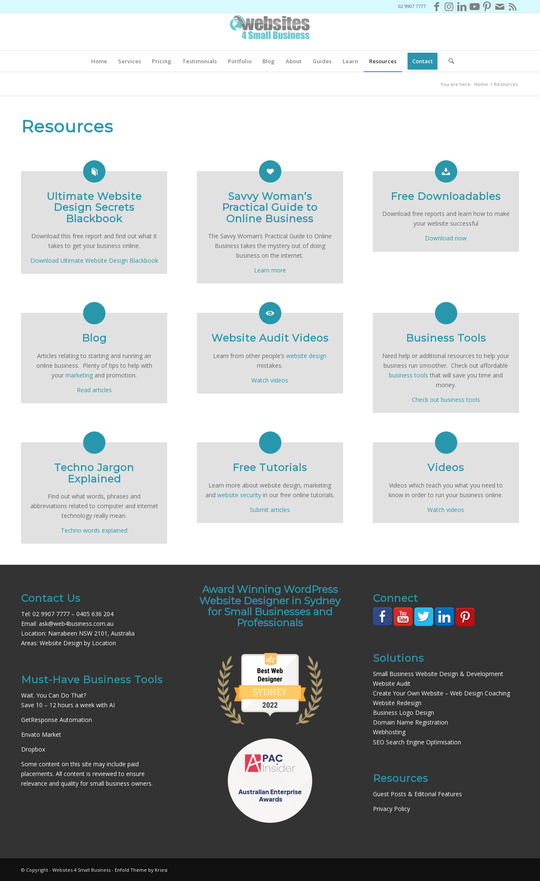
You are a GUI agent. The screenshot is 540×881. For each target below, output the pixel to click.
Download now (446, 238)
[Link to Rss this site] (512, 6)
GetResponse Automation (56, 720)
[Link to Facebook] (436, 6)
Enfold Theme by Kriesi (141, 870)
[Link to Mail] (500, 6)
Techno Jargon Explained (94, 473)
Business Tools (446, 338)
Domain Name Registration (410, 722)
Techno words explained (94, 530)
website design (306, 356)
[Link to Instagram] (449, 6)
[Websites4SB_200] (270, 31)
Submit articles (270, 510)
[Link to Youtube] (474, 6)
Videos (445, 467)
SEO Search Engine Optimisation (417, 742)
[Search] (448, 61)
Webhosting (389, 732)
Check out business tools (446, 400)
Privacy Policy (391, 809)
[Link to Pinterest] (487, 6)
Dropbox (33, 749)
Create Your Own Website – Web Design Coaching (441, 693)
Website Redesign (397, 703)
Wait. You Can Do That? (53, 695)
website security (239, 495)
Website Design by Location (78, 643)
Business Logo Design (403, 713)
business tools (408, 375)
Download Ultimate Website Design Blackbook (94, 260)
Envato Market (41, 734)
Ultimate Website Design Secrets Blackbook (94, 207)
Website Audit (391, 683)
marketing (79, 375)
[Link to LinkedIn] (462, 6)
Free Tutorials (269, 467)
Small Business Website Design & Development (438, 674)
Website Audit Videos (270, 338)
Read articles (94, 390)
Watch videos (269, 380)
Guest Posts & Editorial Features (417, 794)
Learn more (270, 270)
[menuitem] (99, 61)
